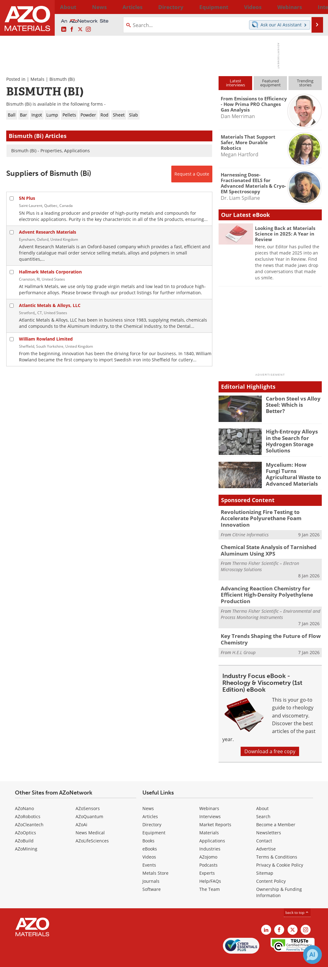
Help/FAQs (210, 868)
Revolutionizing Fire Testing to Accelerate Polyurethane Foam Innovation (270, 514)
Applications (212, 828)
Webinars (209, 795)
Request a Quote (191, 174)
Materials (209, 820)
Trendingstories (305, 83)
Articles (150, 803)
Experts (207, 860)
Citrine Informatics (250, 526)
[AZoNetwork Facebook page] (71, 29)
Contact (264, 828)
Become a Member (275, 811)
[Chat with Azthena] (312, 954)
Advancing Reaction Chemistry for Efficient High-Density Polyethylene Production (262, 584)
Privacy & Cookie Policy (279, 852)
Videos (149, 844)
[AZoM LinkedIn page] (63, 29)
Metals (37, 79)
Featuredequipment (270, 83)
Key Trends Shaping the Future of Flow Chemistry (266, 627)
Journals (150, 868)
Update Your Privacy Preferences (53, 959)
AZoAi (81, 811)
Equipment (153, 820)
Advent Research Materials (47, 232)
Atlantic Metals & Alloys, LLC (50, 305)
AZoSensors (88, 795)
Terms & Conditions (276, 844)
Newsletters (268, 820)
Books (148, 828)
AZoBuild (24, 828)
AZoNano (24, 795)
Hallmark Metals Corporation (50, 272)
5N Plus (27, 198)
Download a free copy (269, 738)
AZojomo (208, 844)
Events (149, 852)
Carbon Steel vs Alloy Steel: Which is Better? (292, 401)
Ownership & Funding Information (279, 879)
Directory (148, 7)
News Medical (90, 820)
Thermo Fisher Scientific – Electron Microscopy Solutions (260, 557)
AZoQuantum (89, 803)
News (148, 795)
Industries (209, 836)
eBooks (149, 836)
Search (263, 803)
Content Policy (271, 868)
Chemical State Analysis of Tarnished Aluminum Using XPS (264, 542)
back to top (297, 899)
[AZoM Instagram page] (88, 29)
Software (151, 876)
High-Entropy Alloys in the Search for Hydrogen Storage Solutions (292, 439)
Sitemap (264, 860)
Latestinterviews (235, 83)
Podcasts (208, 852)
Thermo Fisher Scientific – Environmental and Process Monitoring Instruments (270, 603)
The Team (209, 876)
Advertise (266, 836)
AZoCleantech (29, 811)
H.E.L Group (244, 639)
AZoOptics (25, 820)
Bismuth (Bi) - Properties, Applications (50, 151)
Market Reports (215, 811)
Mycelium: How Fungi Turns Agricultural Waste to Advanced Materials (291, 472)
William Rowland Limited (46, 339)
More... (314, 7)
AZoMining (26, 836)
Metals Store (155, 860)
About (262, 795)
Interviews (210, 803)
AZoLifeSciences (92, 828)
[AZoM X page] (80, 29)
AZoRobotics (27, 803)
